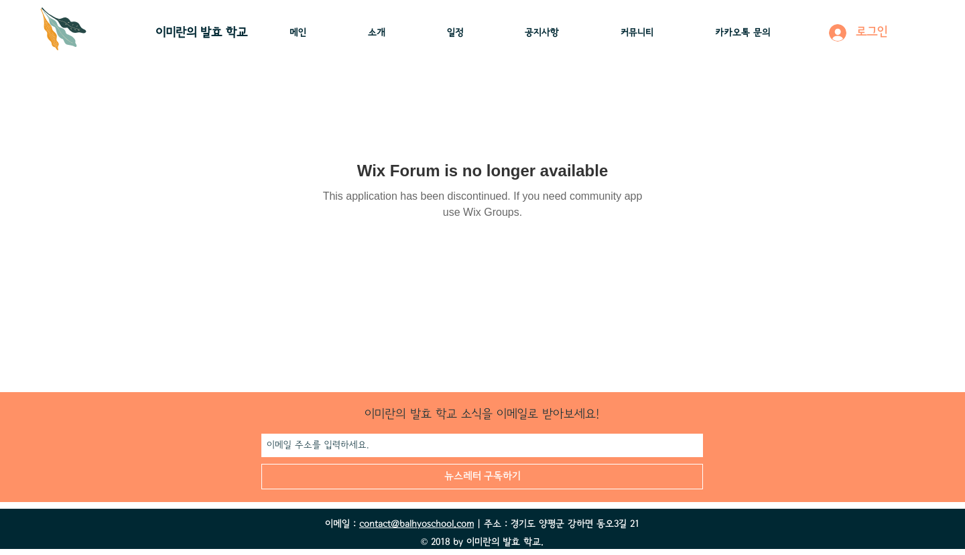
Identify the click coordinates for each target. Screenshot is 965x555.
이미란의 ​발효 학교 (201, 33)
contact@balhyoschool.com (416, 524)
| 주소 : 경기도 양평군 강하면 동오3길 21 (556, 524)
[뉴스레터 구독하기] (482, 476)
